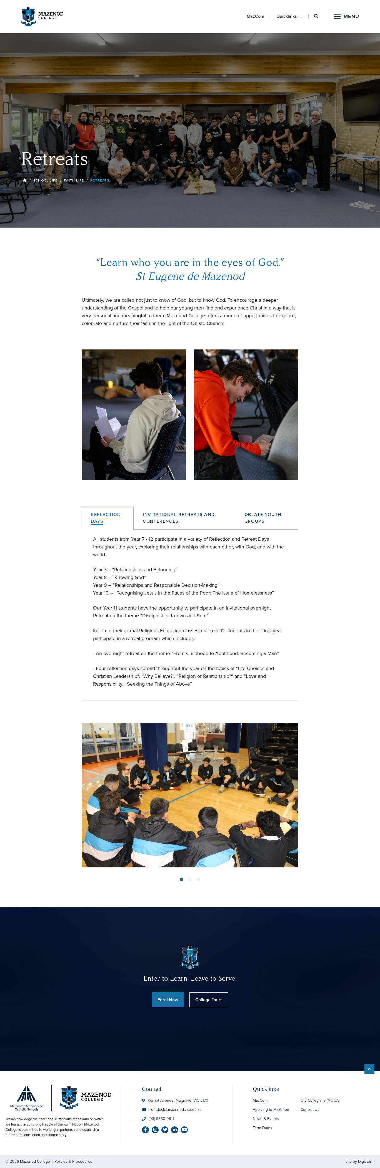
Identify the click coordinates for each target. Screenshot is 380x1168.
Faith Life (74, 180)
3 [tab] (198, 879)
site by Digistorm (360, 1161)
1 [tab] (181, 879)
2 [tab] (190, 879)
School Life (45, 180)
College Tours (208, 999)
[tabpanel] (190, 795)
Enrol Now (168, 999)
